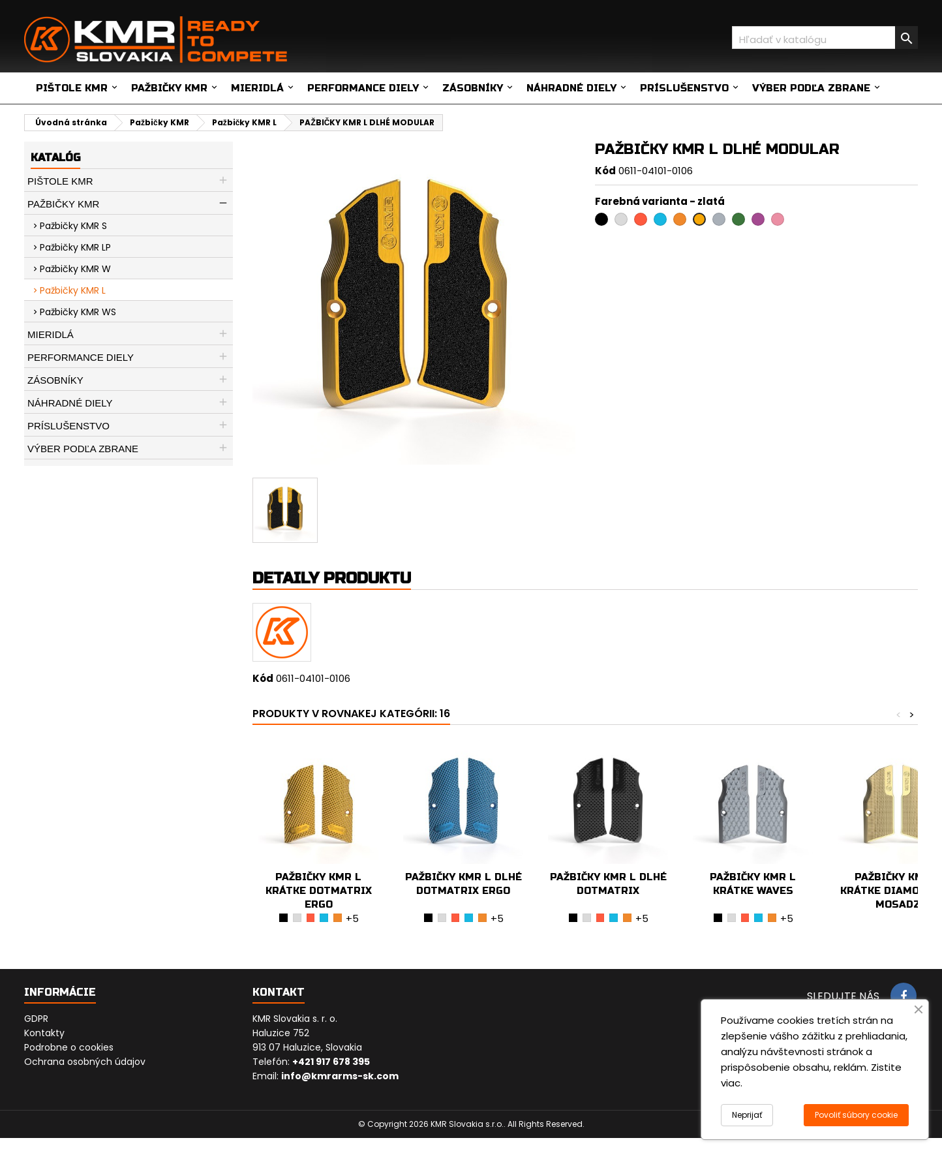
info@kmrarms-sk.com (340, 1076)
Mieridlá (257, 88)
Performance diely (363, 88)
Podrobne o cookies (69, 1047)
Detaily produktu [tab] (331, 578)
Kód (605, 170)
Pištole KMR (72, 88)
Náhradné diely (571, 88)
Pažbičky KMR (169, 88)
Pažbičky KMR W (75, 268)
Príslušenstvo (684, 88)
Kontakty (44, 1032)
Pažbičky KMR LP (75, 247)
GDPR (36, 1018)
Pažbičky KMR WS (78, 311)
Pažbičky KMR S (73, 225)
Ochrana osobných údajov (84, 1061)
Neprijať (747, 1114)
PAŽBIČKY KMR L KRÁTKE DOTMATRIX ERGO (319, 890)
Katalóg (55, 157)
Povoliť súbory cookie (856, 1114)
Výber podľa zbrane (811, 88)
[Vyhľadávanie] (825, 37)
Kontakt (278, 992)
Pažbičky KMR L (73, 290)
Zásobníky (472, 88)
